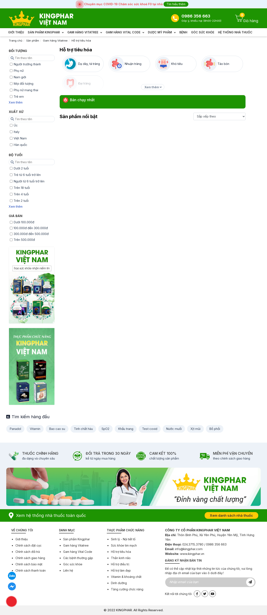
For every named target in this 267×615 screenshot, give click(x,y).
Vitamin (35, 429)
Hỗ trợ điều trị (120, 564)
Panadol (15, 429)
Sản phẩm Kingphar (76, 539)
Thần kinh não (121, 558)
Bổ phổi (214, 429)
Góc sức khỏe (72, 564)
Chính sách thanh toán (30, 570)
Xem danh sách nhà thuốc (231, 515)
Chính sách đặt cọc (28, 545)
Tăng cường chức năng (127, 589)
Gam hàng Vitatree (55, 40)
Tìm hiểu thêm (175, 4)
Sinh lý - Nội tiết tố (123, 539)
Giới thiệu (21, 539)
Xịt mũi (195, 429)
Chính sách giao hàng (30, 558)
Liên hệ (68, 570)
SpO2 (105, 429)
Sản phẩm (32, 40)
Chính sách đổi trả (27, 551)
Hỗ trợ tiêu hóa (81, 40)
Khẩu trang (125, 429)
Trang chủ (15, 40)
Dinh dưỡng (119, 583)
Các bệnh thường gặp (78, 558)
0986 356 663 (195, 16)
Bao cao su (57, 429)
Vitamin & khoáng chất (126, 576)
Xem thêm (16, 102)
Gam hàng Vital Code (77, 551)
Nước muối (174, 429)
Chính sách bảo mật (28, 564)
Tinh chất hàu (83, 429)
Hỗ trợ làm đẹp (121, 570)
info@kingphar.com (189, 549)
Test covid (149, 429)
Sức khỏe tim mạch (124, 545)
